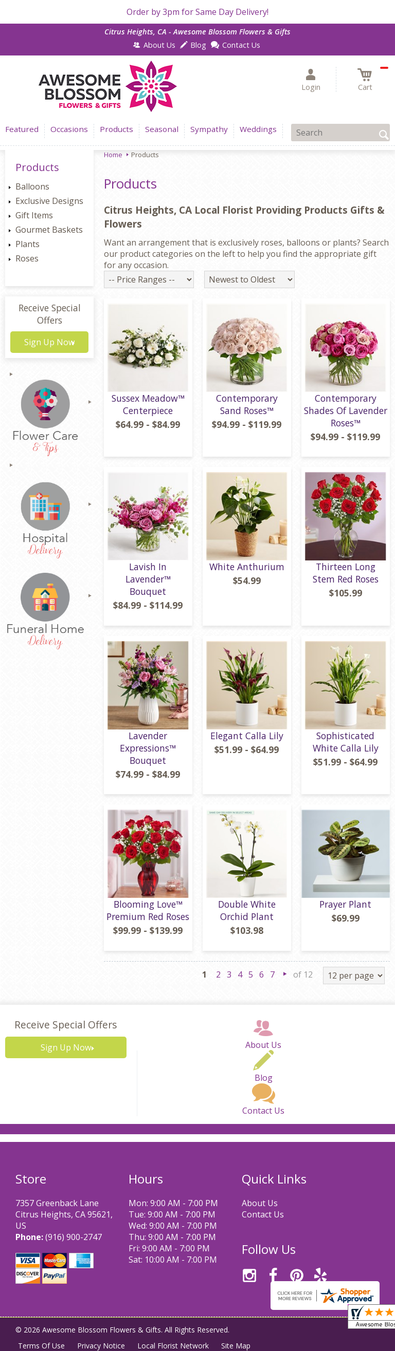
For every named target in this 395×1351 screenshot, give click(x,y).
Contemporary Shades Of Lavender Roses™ (345, 410)
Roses (27, 258)
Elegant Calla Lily (246, 735)
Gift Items (34, 215)
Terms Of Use (41, 1345)
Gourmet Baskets (49, 229)
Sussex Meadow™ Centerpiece (148, 404)
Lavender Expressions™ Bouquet (148, 747)
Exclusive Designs (49, 201)
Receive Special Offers (50, 314)
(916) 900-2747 (73, 1237)
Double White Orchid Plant (247, 910)
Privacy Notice (101, 1345)
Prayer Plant (345, 904)
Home (113, 154)
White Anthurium (246, 566)
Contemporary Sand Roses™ (247, 404)
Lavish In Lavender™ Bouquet (148, 578)
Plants (27, 244)
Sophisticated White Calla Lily (346, 741)
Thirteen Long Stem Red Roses (346, 572)
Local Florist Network (173, 1345)
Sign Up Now (49, 342)
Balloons (32, 186)
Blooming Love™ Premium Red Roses (147, 910)
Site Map (235, 1345)
